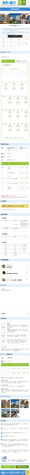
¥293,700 (26, 188)
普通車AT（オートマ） (8, 61)
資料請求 (24, 2)
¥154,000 (18, 372)
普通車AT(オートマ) (12, 149)
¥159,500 (23, 368)
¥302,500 (26, 182)
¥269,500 (21, 172)
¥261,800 (21, 167)
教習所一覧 (4, 6)
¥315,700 (26, 177)
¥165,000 (23, 372)
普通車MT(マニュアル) (24, 149)
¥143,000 (13, 372)
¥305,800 (26, 172)
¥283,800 (26, 167)
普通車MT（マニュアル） (22, 61)
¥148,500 (18, 368)
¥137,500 (13, 368)
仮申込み (20, 2)
